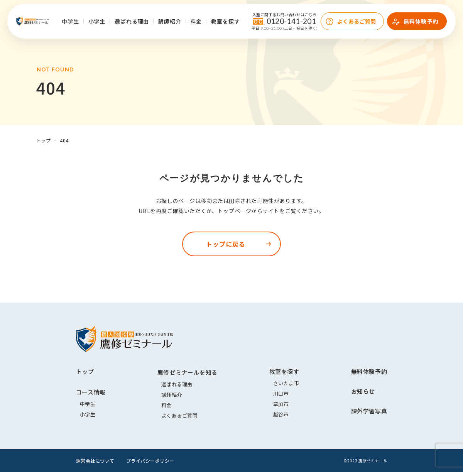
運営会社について (95, 460)
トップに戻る (225, 244)
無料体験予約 (421, 21)
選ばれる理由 (132, 21)
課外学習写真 (369, 411)
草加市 (281, 404)
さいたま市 (286, 383)
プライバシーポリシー (150, 460)
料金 (196, 21)
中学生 (70, 21)
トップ (85, 371)
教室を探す (225, 21)
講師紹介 (169, 21)
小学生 (97, 21)
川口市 (281, 393)
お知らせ (363, 391)
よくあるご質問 (356, 21)
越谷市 (281, 414)
